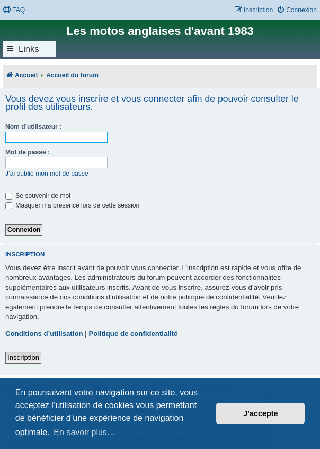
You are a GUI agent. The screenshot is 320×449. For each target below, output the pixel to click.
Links (29, 49)
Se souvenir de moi (37, 196)
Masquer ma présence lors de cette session (72, 205)
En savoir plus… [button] (84, 432)
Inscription (23, 357)
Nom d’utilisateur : (33, 127)
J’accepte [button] (260, 413)
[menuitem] (14, 10)
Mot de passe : (27, 152)
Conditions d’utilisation (44, 334)
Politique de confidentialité (133, 334)
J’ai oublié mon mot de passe (46, 173)
